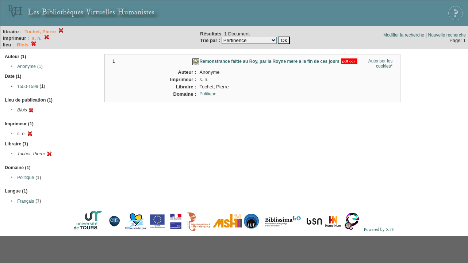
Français (25, 201)
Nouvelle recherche (447, 35)
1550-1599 (27, 86)
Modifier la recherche (403, 35)
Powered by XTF (379, 229)
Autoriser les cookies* (380, 63)
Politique (25, 177)
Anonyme (26, 66)
